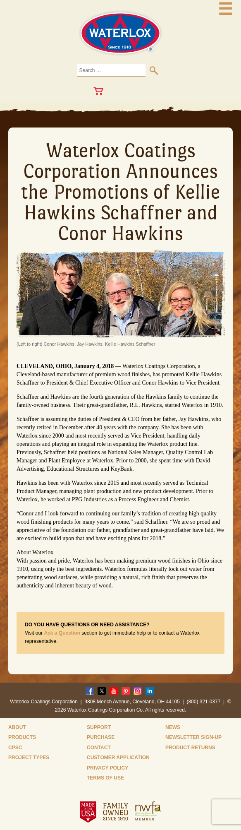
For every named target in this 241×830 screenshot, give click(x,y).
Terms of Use (105, 778)
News (172, 727)
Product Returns (190, 748)
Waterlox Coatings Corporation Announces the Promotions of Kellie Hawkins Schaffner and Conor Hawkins (120, 191)
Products (22, 737)
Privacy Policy (107, 768)
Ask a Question (62, 633)
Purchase (101, 737)
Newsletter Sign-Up (193, 737)
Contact (99, 748)
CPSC (15, 748)
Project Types (28, 757)
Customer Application (118, 757)
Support (99, 727)
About (17, 727)
